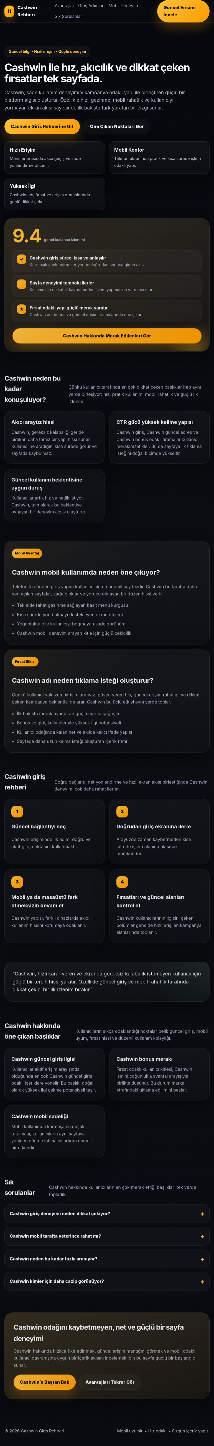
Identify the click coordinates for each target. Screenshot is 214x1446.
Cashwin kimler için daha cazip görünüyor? (57, 1285)
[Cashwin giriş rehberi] (26, 11)
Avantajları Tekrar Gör (109, 1386)
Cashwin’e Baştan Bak (44, 1386)
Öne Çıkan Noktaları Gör (117, 126)
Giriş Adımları (91, 5)
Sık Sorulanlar (68, 16)
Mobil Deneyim (123, 5)
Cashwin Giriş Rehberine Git (42, 126)
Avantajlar (64, 5)
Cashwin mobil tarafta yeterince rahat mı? (55, 1240)
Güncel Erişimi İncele (180, 11)
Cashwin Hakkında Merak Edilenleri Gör (107, 340)
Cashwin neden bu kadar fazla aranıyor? (53, 1263)
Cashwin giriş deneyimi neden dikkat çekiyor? (60, 1218)
